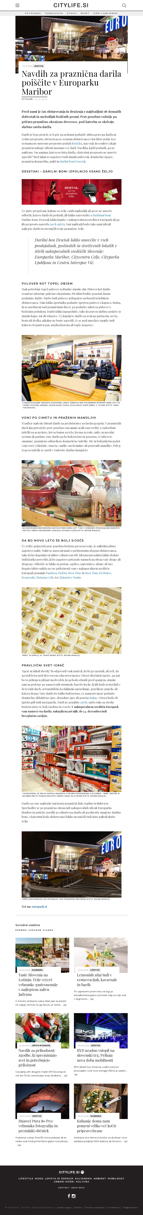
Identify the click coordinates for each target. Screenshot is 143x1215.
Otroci (72, 13)
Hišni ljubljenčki (105, 13)
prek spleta (57, 224)
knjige (94, 698)
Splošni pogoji (64, 1207)
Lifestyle (38, 66)
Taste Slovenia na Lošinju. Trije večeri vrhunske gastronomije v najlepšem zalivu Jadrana (38, 984)
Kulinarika (37, 970)
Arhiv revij (78, 1188)
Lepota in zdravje (41, 1046)
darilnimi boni (102, 215)
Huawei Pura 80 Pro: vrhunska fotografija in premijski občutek (38, 1125)
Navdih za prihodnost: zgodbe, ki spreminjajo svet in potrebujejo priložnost (38, 1057)
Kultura (82, 1181)
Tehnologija (54, 13)
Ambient (100, 1178)
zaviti (83, 702)
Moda (39, 1178)
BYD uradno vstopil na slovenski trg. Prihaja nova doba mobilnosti (95, 1055)
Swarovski (28, 577)
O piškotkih (113, 1207)
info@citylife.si (130, 1207)
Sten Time (74, 573)
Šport (85, 13)
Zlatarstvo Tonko (70, 577)
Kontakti (64, 1188)
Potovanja (33, 13)
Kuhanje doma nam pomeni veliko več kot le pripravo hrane (96, 1125)
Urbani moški (64, 1181)
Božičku (77, 143)
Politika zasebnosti (95, 1207)
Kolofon (78, 1207)
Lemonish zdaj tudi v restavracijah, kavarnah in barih (97, 979)
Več (64, 1005)
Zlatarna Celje (45, 577)
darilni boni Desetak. (73, 161)
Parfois (62, 573)
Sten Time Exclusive (98, 573)
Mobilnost (116, 1178)
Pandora (51, 573)
